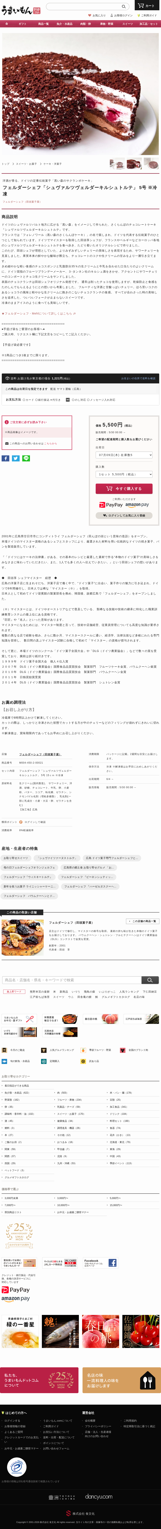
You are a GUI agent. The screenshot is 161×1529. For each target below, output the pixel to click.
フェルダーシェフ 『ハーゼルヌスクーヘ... (90, 886)
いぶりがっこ (107, 991)
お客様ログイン (123, 15)
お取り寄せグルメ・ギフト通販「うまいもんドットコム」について (39, 1380)
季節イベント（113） (121, 1163)
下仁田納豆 (150, 991)
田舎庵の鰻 (84, 996)
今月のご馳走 (17, 1050)
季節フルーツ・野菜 (100, 1050)
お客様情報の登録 (14, 1426)
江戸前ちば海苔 (40, 996)
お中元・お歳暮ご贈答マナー (73, 1212)
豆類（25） (116, 1099)
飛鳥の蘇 (89, 991)
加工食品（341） (119, 1106)
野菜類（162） (13, 1099)
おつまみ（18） (65, 1142)
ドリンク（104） (119, 1114)
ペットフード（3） (15, 1170)
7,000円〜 (10, 1205)
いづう (76, 991)
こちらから (50, 443)
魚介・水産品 (64, 23)
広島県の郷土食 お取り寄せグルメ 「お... (89, 867)
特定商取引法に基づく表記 (139, 1426)
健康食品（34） (65, 1121)
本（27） (10, 1135)
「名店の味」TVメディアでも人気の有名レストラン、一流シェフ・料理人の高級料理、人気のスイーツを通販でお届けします (122, 1380)
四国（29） (11, 1163)
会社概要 (90, 1420)
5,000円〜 (115, 1198)
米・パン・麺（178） (121, 1092)
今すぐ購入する (124, 488)
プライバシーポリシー (98, 1426)
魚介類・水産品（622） (18, 1092)
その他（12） (64, 1135)
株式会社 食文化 (84, 1513)
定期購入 (54, 1061)
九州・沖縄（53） (67, 1163)
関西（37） (11, 1156)
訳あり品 (94, 1061)
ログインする (12, 1420)
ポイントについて (53, 1443)
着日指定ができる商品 (17, 1085)
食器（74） (116, 1128)
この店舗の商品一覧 (144, 921)
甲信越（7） (64, 1149)
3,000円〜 (62, 1198)
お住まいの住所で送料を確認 (138, 378)
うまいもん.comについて (57, 1420)
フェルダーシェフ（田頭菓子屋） (22, 201)
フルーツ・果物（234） (70, 1099)
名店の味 (139, 996)
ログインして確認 (35, 822)
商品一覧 (43, 23)
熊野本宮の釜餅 (40, 991)
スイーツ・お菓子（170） (71, 1114)
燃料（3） (10, 1128)
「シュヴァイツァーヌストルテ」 (57, 858)
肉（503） (63, 1092)
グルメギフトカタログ (116, 996)
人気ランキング (129, 991)
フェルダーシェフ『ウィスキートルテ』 (28, 876)
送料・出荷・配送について (59, 1437)
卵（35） (10, 1106)
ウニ (71, 996)
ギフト (22, 23)
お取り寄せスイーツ (16, 858)
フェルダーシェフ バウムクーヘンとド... (29, 895)
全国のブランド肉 (138, 1050)
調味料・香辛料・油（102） (20, 1114)
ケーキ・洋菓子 (52, 163)
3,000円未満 (11, 1198)
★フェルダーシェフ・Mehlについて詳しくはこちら (37, 313)
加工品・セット (149, 23)
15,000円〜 (116, 1205)
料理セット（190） (120, 1121)
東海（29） (116, 1149)
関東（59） (11, 1149)
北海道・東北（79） (121, 1142)
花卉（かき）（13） (121, 1135)
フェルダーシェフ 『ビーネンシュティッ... (87, 876)
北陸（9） (62, 1156)
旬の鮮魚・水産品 (20, 1061)
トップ (6, 163)
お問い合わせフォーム (56, 1448)
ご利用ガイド (149, 15)
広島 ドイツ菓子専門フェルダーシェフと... (112, 858)
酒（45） (10, 1121)
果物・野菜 (106, 23)
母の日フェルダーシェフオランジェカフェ (29, 867)
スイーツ (127, 23)
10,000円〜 (63, 1205)
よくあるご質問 (13, 1431)
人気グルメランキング (62, 1050)
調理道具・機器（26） (69, 1128)
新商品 (64, 991)
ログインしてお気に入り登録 (124, 515)
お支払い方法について (56, 1431)
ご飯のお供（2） (14, 1142)
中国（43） (116, 1156)
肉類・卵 (85, 23)
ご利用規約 (130, 1420)
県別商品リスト (13, 1212)
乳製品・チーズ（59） (69, 1106)
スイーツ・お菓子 (26, 163)
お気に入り (99, 15)
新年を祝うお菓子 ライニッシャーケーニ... (30, 886)
